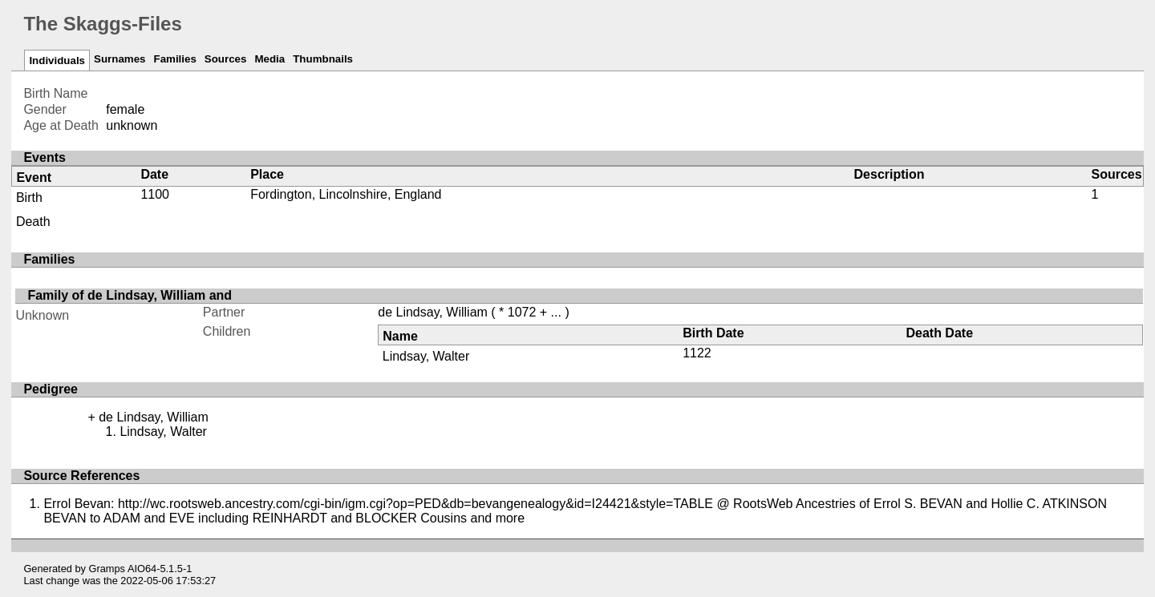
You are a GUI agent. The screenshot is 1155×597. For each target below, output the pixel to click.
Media (269, 59)
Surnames (119, 59)
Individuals (57, 60)
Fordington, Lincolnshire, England (345, 194)
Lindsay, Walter (426, 356)
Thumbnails (323, 59)
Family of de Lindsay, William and (129, 295)
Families (174, 59)
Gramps (107, 569)
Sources (226, 59)
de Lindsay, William (433, 312)
